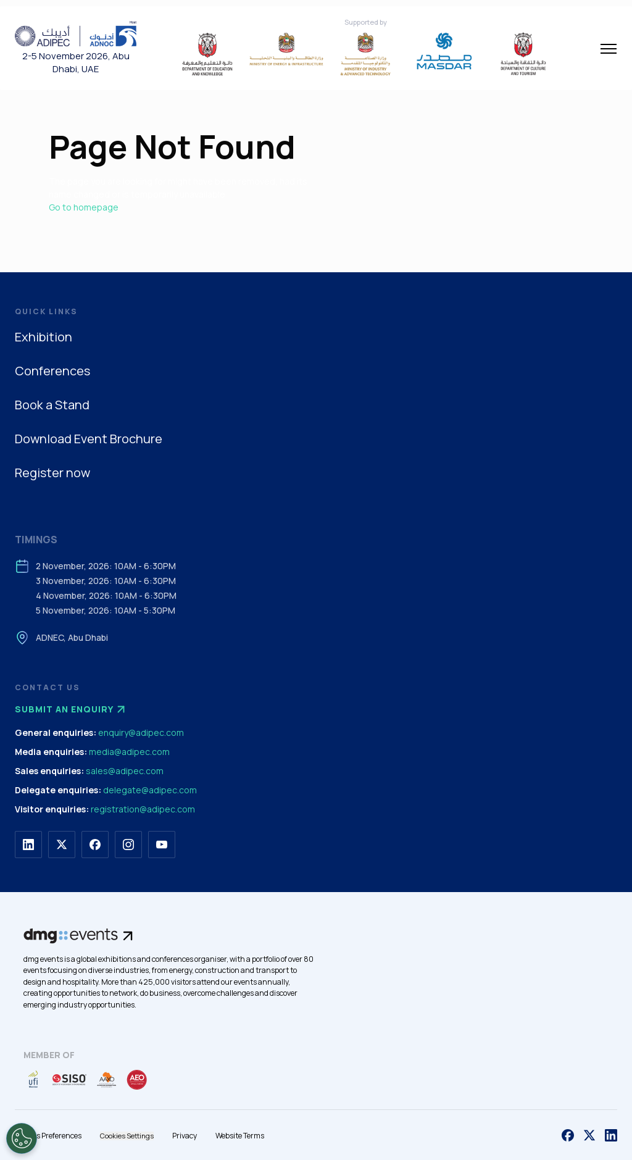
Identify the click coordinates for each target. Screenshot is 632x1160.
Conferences (52, 370)
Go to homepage (83, 207)
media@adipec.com (129, 751)
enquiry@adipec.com (141, 732)
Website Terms (239, 1135)
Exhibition (43, 336)
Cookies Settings (127, 1136)
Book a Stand (52, 404)
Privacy (184, 1135)
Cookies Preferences (48, 1135)
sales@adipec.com (125, 771)
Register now (52, 472)
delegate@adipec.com (150, 790)
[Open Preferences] (21, 1138)
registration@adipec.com (143, 809)
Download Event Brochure (88, 438)
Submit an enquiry (71, 709)
